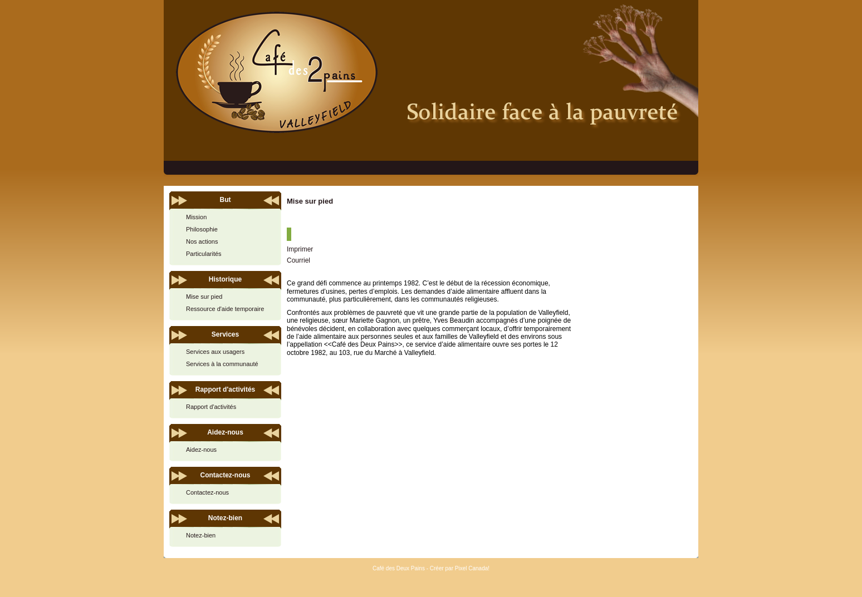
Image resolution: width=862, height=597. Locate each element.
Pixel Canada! (472, 568)
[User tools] (289, 234)
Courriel (298, 260)
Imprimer (300, 249)
